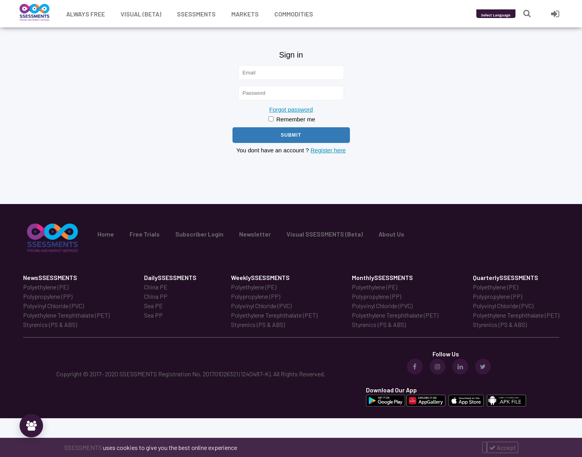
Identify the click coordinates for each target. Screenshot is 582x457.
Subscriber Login (199, 234)
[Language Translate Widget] (506, 15)
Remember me (291, 119)
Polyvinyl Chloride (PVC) (53, 305)
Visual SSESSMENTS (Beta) (324, 234)
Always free (85, 14)
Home (105, 234)
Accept (502, 447)
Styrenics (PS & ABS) (50, 324)
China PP (156, 296)
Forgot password (291, 109)
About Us (391, 234)
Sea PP (153, 315)
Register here (328, 150)
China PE (156, 287)
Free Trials (145, 234)
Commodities (293, 14)
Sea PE (153, 305)
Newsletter (255, 234)
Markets (245, 14)
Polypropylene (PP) (47, 296)
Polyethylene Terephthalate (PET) (66, 315)
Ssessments (196, 14)
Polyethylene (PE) (45, 287)
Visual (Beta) (141, 14)
